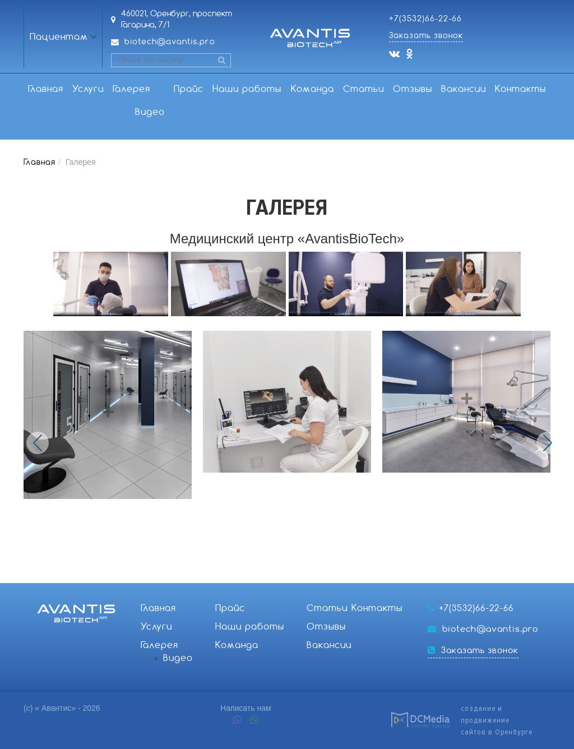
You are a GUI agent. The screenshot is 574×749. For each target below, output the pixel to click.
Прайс (188, 89)
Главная (45, 89)
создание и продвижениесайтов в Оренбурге (497, 720)
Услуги (88, 89)
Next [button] (547, 443)
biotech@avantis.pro (169, 42)
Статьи (363, 89)
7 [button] (311, 565)
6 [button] (298, 565)
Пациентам (59, 37)
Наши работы (246, 89)
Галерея (131, 89)
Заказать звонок (426, 36)
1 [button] (237, 565)
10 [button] (348, 565)
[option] (113, 415)
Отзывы (412, 89)
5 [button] (286, 565)
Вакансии (463, 89)
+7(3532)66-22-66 (425, 19)
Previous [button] (37, 443)
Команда (312, 89)
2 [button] (249, 565)
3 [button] (261, 565)
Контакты (520, 89)
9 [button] (335, 565)
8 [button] (323, 565)
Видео (150, 112)
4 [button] (274, 565)
